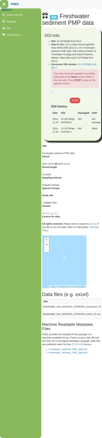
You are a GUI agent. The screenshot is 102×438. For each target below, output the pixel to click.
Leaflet (52, 287)
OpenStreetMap (79, 287)
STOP (77, 80)
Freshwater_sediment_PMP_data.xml (68, 349)
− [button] (47, 244)
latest (74, 77)
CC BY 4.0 (77, 344)
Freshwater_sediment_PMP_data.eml (68, 352)
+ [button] (47, 239)
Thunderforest (64, 287)
